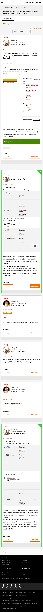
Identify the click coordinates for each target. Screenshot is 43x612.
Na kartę (23, 7)
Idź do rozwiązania (36, 28)
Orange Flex (4, 592)
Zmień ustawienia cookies (7, 595)
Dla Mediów (4, 574)
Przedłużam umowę (6, 562)
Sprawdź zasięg (25, 562)
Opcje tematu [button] (7, 19)
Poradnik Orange (26, 598)
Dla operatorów (5, 571)
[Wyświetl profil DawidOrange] (14, 301)
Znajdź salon (25, 560)
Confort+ (18, 598)
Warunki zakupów (6, 603)
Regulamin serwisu (26, 600)
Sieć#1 (11, 592)
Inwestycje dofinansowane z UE (9, 608)
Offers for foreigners (19, 606)
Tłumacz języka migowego (8, 598)
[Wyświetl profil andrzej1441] (14, 40)
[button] (40, 39)
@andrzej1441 (7, 313)
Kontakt (23, 572)
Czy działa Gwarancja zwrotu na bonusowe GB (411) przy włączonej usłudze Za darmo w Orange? (21, 56)
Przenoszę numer (6, 560)
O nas (23, 571)
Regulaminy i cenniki (6, 564)
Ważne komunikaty (15, 600)
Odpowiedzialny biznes (20, 592)
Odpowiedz (34, 156)
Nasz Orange (6, 7)
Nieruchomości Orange (7, 606)
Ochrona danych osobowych (30, 603)
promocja (6, 148)
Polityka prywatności (16, 603)
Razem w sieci (31, 592)
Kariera (23, 574)
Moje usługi (15, 7)
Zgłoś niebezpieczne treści (22, 595)
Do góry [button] (5, 551)
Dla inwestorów (5, 572)
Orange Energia (5, 600)
